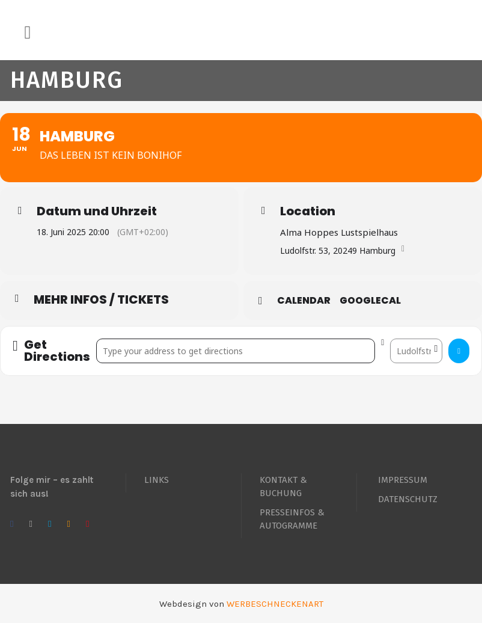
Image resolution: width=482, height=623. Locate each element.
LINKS (156, 479)
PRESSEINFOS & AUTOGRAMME (292, 519)
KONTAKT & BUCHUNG (283, 486)
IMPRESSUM (402, 479)
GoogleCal (370, 301)
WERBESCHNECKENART (275, 603)
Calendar (304, 301)
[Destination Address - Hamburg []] (416, 351)
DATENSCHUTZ (408, 499)
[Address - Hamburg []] (236, 351)
